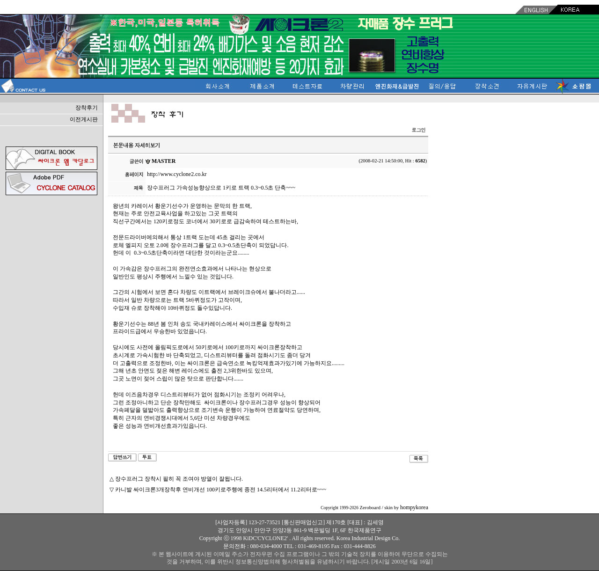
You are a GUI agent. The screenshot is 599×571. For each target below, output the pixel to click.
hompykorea (414, 507)
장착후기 (86, 107)
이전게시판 (84, 119)
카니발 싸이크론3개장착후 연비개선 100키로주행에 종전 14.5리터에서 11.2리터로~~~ (220, 489)
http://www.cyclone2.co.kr (177, 174)
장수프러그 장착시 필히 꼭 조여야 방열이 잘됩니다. (179, 479)
